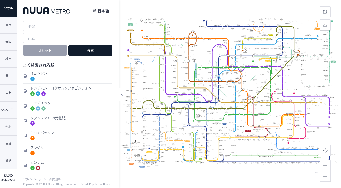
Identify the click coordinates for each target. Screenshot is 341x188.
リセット (45, 50)
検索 (90, 50)
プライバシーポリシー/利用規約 (42, 179)
